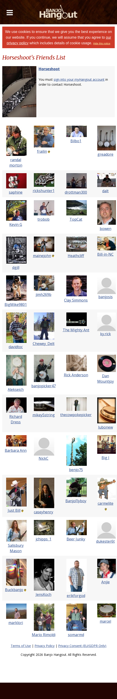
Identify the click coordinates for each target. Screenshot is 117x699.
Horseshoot (49, 68)
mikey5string (43, 414)
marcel (105, 621)
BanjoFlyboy (75, 500)
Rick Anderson (76, 374)
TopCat (76, 219)
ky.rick (105, 333)
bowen (105, 228)
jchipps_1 (43, 539)
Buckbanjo (14, 589)
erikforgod (76, 595)
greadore (105, 154)
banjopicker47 (43, 385)
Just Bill (14, 510)
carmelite (105, 503)
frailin (42, 151)
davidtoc (16, 346)
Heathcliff (76, 255)
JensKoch (43, 594)
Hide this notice (101, 43)
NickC (43, 458)
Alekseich (16, 389)
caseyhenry (43, 511)
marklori (15, 622)
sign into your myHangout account (79, 79)
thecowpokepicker (76, 414)
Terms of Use (21, 646)
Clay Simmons (76, 300)
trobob (43, 219)
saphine (15, 192)
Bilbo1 (75, 140)
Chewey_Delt (44, 343)
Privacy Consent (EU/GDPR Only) (82, 646)
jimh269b (43, 294)
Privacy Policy (45, 646)
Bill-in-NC (105, 254)
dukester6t (105, 541)
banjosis (105, 296)
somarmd (76, 634)
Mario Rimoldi (43, 634)
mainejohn (42, 255)
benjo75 (76, 469)
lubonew (105, 427)
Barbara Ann (16, 450)
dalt (105, 190)
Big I (105, 457)
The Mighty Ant (76, 329)
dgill (15, 267)
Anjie (105, 581)
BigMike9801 (16, 304)
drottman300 (76, 192)
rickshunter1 (44, 190)
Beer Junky (76, 539)
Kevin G (15, 224)
